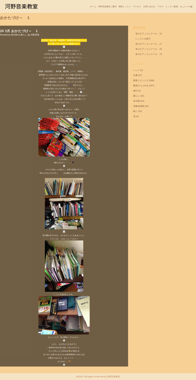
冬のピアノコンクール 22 (147, 33)
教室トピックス (140, 80)
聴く (135, 111)
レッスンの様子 (142, 38)
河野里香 (35, 34)
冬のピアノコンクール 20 (147, 48)
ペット (136, 70)
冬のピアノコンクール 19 (147, 54)
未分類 (136, 100)
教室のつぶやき (140, 85)
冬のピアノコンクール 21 (147, 43)
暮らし (24, 34)
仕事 (135, 75)
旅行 (135, 90)
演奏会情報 (138, 106)
